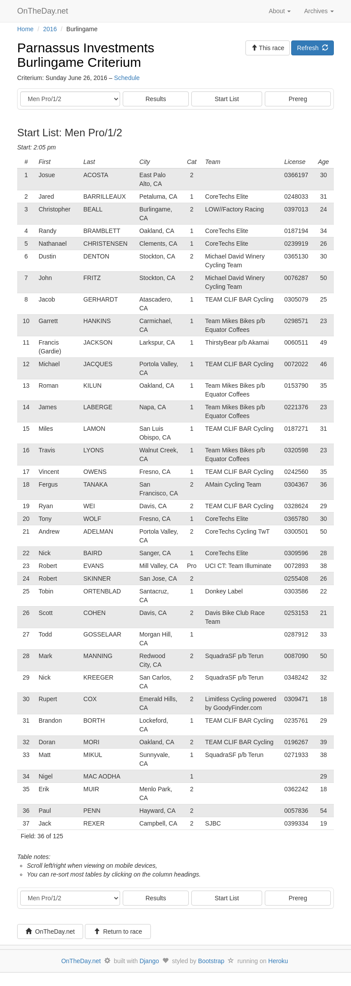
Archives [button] (319, 11)
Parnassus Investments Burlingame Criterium (85, 54)
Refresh (312, 47)
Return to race (118, 931)
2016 (50, 29)
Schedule (126, 77)
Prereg (298, 98)
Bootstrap (211, 960)
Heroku (278, 960)
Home (25, 29)
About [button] (280, 11)
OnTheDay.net (43, 11)
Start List (227, 98)
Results (156, 98)
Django (149, 960)
